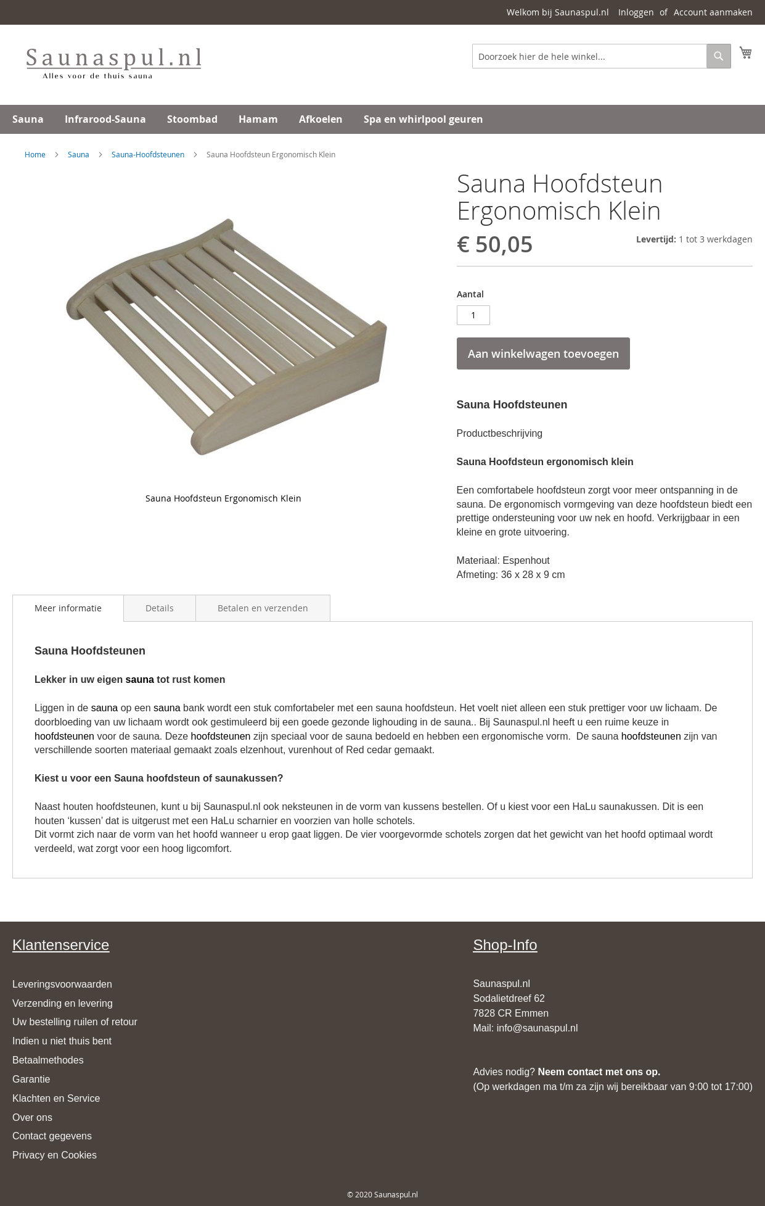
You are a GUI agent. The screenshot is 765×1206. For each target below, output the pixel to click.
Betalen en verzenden (263, 608)
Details (159, 608)
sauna (140, 679)
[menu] (382, 119)
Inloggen (636, 12)
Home (35, 154)
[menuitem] (28, 119)
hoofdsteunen (64, 736)
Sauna (78, 154)
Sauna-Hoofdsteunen (148, 154)
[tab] (68, 608)
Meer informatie (68, 608)
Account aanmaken (713, 12)
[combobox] (601, 56)
